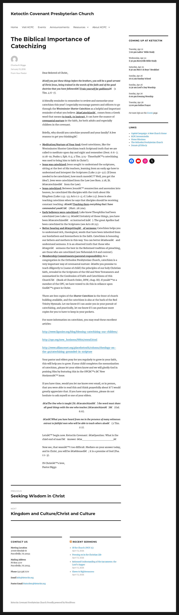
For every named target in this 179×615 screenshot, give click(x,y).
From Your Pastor (19, 73)
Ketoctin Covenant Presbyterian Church (52, 13)
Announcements (59, 27)
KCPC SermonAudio (140, 136)
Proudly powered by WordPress (61, 602)
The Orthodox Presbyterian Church (147, 142)
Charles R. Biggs (18, 65)
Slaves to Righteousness (83, 571)
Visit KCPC (28, 27)
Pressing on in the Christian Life (86, 555)
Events (42, 27)
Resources (79, 27)
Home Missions (138, 139)
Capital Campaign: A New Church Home (149, 133)
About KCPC (99, 27)
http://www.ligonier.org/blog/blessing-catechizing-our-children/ (79, 331)
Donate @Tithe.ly (139, 145)
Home (14, 27)
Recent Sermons (85, 541)
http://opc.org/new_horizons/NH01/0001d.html (69, 339)
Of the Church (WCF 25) (83, 548)
